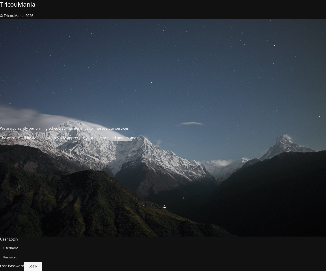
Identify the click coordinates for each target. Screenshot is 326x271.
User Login (9, 239)
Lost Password (12, 266)
